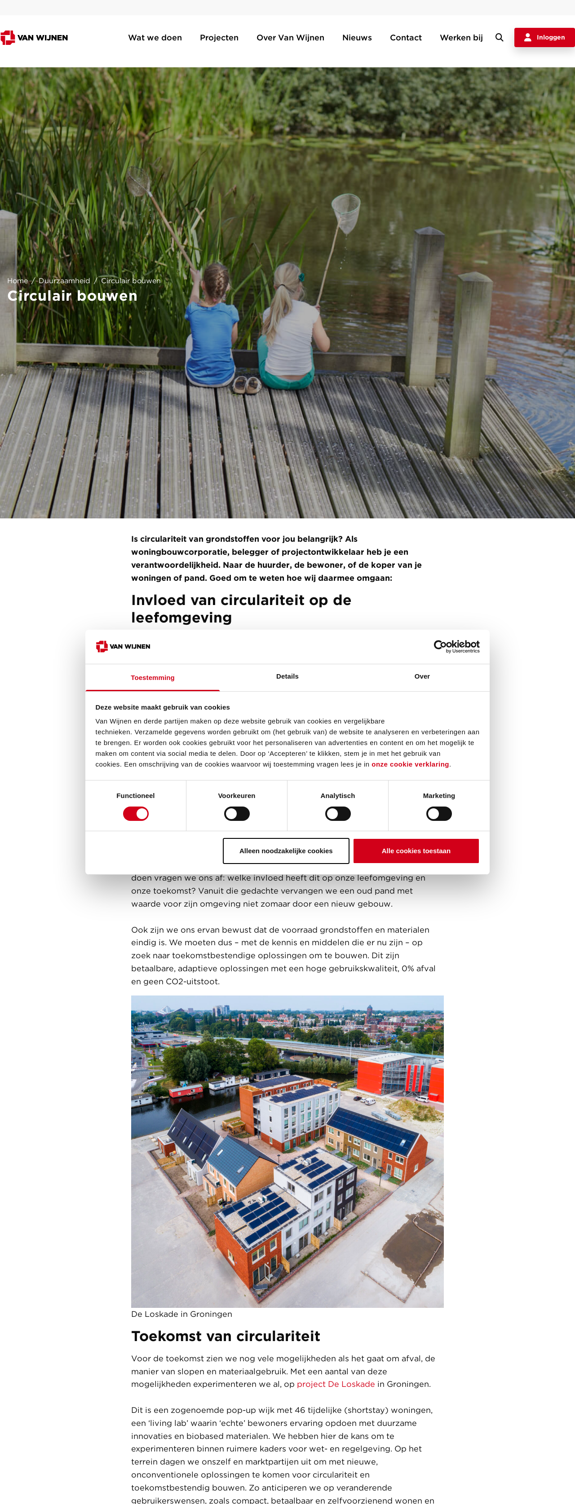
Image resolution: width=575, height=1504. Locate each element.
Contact (406, 37)
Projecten (219, 37)
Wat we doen (155, 37)
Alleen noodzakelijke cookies (286, 851)
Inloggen (544, 38)
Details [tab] (287, 676)
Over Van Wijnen (290, 37)
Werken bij (461, 37)
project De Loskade (336, 1384)
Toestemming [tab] (153, 677)
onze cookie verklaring (410, 764)
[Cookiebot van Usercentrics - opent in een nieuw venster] (440, 646)
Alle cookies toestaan (416, 851)
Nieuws (357, 37)
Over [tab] (422, 676)
